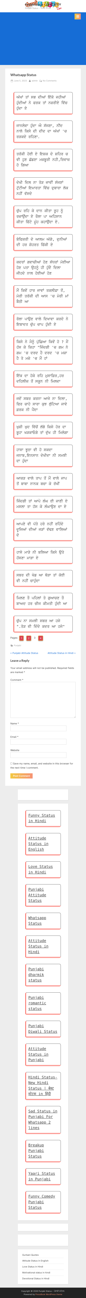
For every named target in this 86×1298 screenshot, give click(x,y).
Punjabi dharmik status (36, 974)
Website (14, 750)
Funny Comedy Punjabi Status (41, 1202)
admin (35, 80)
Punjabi (17, 645)
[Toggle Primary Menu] (78, 16)
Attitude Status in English (38, 843)
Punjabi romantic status (37, 1003)
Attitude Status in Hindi (38, 946)
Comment (16, 679)
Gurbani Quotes (30, 1254)
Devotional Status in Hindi (35, 1278)
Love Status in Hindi (32, 1266)
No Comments (49, 81)
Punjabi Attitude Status (37, 895)
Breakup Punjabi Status (36, 1150)
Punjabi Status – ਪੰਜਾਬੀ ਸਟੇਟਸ (43, 4)
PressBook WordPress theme (48, 1294)
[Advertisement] (43, 41)
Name (14, 723)
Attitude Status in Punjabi (38, 1054)
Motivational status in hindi (36, 1272)
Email (14, 736)
